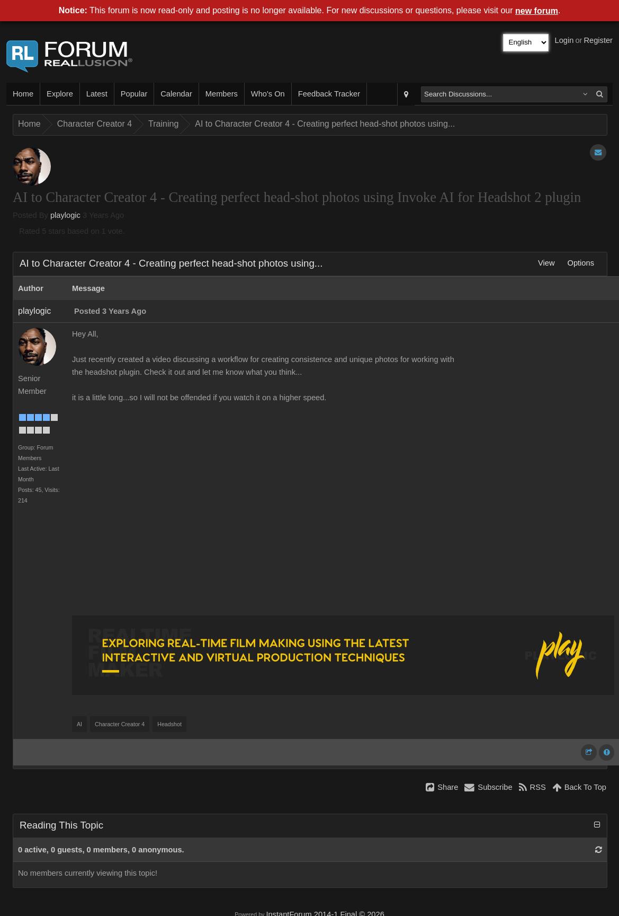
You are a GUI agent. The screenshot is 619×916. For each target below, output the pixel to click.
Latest (97, 94)
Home (23, 94)
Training (163, 123)
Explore (59, 94)
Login (564, 40)
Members (221, 94)
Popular (134, 94)
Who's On (268, 94)
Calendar (176, 94)
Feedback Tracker (329, 94)
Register (598, 40)
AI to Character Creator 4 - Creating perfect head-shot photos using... (325, 123)
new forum (536, 10)
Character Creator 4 (94, 123)
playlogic (65, 215)
